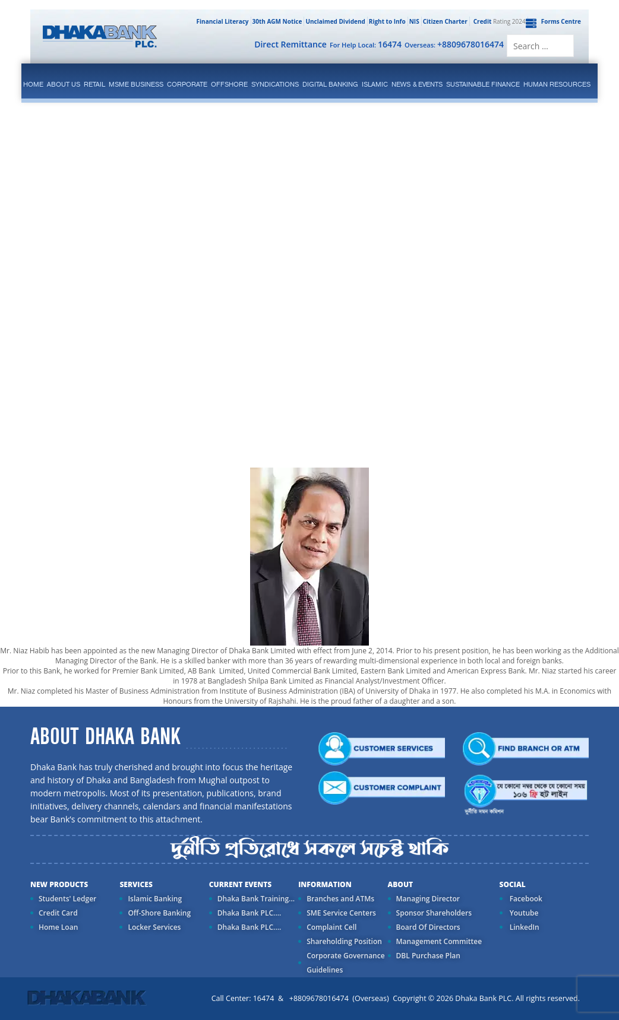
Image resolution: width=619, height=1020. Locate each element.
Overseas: (454, 44)
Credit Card (58, 913)
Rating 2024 (498, 21)
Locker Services (154, 927)
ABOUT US (63, 84)
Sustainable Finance (483, 84)
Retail (94, 84)
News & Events (417, 84)
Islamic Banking (155, 899)
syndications (275, 84)
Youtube (523, 913)
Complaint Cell (331, 927)
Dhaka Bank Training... (256, 899)
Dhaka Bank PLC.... (249, 913)
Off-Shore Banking (159, 913)
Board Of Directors (428, 927)
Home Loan (58, 927)
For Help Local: (366, 44)
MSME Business (136, 84)
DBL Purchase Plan (428, 956)
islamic (375, 84)
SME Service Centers (341, 913)
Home (33, 84)
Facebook (525, 899)
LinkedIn (523, 927)
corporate (187, 84)
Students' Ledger (67, 899)
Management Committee (439, 941)
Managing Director (428, 899)
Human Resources (556, 84)
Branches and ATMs (340, 899)
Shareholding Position (344, 941)
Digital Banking (330, 84)
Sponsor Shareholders (434, 913)
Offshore (229, 84)
